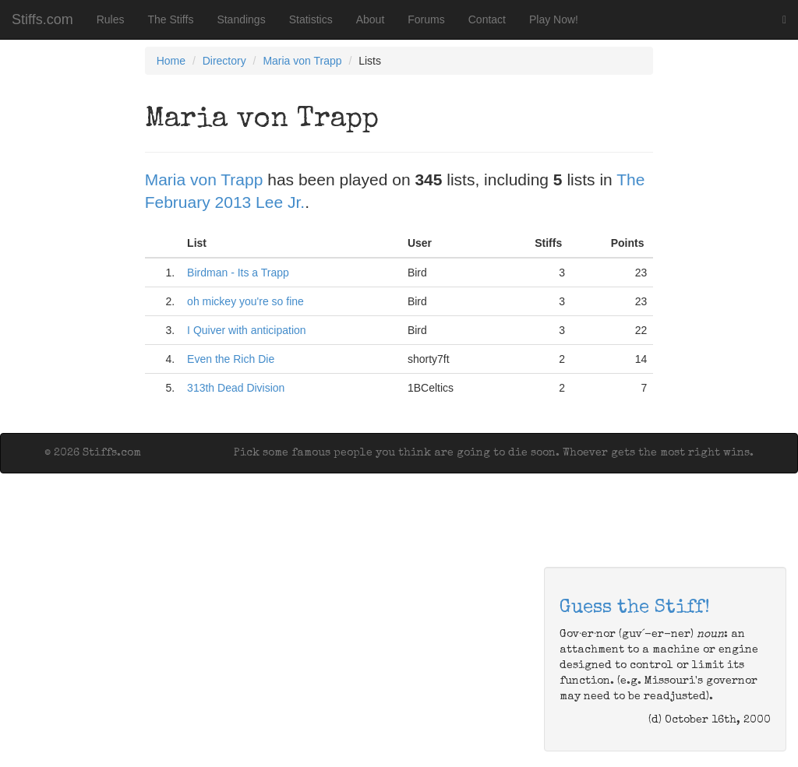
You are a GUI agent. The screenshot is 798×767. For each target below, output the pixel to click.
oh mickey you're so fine (245, 301)
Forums (426, 19)
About (370, 19)
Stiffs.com (42, 19)
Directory (224, 61)
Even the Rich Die (230, 359)
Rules (111, 19)
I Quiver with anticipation (246, 330)
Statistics (311, 19)
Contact (487, 19)
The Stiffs (171, 19)
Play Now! (553, 19)
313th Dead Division (235, 388)
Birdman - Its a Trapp (238, 272)
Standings (241, 19)
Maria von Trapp (302, 61)
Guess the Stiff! (635, 608)
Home (171, 61)
